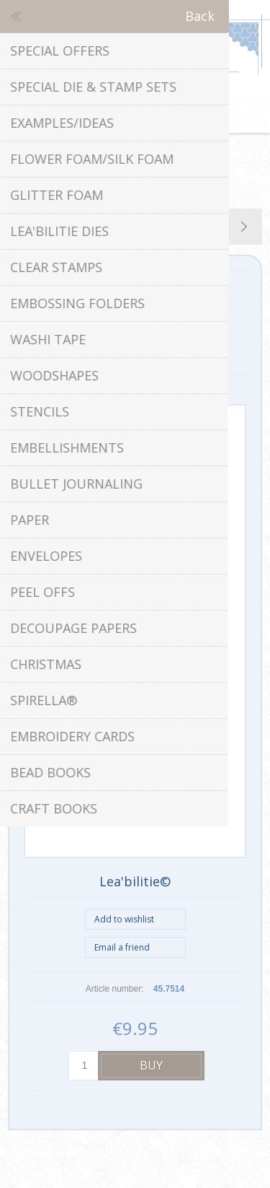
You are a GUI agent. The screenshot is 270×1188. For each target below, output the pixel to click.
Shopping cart (153, 115)
